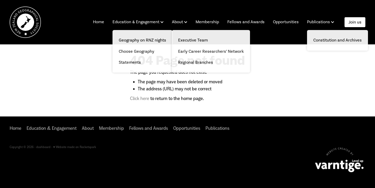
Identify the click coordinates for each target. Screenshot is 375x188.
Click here (139, 98)
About (179, 21)
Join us (354, 22)
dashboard (43, 147)
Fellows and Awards (246, 21)
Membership (207, 21)
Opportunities (286, 21)
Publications (320, 21)
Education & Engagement (138, 21)
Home (98, 21)
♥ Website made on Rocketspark (74, 147)
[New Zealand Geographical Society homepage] (45, 22)
